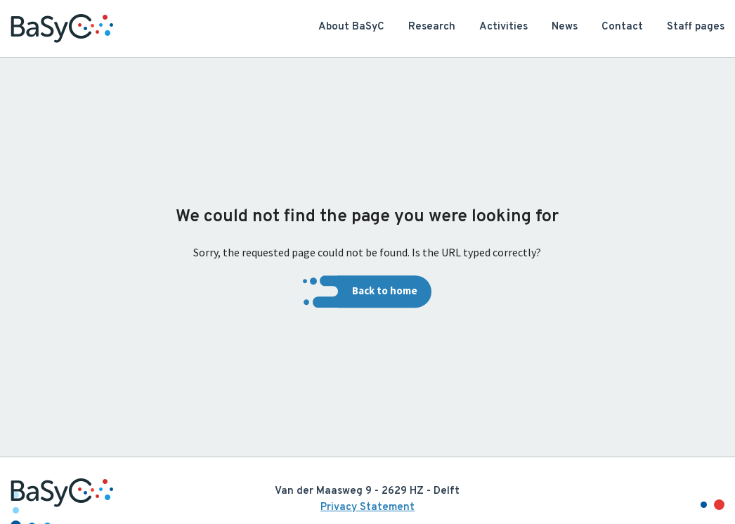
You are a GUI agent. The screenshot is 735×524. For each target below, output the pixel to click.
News (565, 27)
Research (431, 27)
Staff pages (695, 27)
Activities (503, 27)
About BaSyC (351, 27)
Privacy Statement (367, 507)
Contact (622, 27)
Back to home (384, 291)
